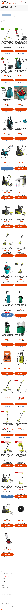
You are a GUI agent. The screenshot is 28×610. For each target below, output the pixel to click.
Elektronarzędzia (14, 6)
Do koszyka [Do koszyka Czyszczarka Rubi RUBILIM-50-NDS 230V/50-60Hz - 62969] (7, 554)
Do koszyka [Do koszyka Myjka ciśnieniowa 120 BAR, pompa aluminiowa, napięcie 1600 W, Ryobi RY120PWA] (20, 373)
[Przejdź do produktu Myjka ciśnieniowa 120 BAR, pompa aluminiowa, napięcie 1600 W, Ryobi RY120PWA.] (20, 356)
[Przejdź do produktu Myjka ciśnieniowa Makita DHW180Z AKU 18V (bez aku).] (20, 121)
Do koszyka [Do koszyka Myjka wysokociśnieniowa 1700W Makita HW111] (20, 80)
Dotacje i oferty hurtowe (6, 571)
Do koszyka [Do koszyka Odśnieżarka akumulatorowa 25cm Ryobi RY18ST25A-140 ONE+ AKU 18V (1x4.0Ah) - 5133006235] (7, 255)
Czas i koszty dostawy (5, 592)
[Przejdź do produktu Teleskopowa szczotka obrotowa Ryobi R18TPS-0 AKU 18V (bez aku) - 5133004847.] (7, 416)
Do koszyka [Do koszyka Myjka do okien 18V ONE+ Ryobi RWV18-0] (20, 197)
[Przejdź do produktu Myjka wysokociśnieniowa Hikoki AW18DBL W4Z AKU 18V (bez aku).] (20, 327)
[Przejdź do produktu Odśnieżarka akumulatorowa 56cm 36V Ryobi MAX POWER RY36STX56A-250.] (20, 210)
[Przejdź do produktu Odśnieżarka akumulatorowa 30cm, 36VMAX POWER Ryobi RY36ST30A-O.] (20, 268)
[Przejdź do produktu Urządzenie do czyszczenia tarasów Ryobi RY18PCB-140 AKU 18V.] (7, 447)
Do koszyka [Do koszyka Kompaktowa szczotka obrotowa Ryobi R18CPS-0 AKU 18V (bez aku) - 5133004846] (20, 465)
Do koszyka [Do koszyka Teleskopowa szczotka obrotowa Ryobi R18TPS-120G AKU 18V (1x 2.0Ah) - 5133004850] (20, 496)
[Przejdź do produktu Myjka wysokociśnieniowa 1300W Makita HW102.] (7, 92)
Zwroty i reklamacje (5, 576)
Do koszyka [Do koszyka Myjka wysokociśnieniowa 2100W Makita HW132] (7, 138)
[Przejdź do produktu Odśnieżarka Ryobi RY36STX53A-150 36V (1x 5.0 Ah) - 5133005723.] (7, 509)
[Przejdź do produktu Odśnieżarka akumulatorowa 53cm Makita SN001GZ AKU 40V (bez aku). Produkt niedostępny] (7, 150)
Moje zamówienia (4, 583)
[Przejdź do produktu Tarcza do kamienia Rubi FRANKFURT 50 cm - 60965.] (20, 509)
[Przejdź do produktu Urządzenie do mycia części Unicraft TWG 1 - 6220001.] (7, 356)
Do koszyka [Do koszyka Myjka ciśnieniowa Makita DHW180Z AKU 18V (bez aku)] (20, 138)
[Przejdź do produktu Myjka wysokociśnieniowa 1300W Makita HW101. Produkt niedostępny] (7, 297)
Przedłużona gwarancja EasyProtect (8, 606)
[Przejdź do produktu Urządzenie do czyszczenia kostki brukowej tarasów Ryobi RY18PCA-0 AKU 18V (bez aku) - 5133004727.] (20, 416)
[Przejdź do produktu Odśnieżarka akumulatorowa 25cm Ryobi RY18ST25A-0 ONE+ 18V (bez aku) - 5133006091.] (20, 239)
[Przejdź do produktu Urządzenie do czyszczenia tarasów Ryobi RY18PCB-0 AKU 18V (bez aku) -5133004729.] (20, 385)
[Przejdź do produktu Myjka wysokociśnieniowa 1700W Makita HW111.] (20, 63)
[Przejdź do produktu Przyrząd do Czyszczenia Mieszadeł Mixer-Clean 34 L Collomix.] (7, 268)
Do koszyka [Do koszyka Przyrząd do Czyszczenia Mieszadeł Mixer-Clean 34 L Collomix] (7, 284)
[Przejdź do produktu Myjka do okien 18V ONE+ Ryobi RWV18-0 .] (20, 181)
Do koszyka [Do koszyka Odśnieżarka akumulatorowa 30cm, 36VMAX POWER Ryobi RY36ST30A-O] (20, 284)
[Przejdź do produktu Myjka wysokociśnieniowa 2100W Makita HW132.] (7, 121)
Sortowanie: (3, 18)
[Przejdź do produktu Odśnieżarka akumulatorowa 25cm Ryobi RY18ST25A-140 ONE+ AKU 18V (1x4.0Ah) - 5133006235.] (7, 239)
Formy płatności (4, 596)
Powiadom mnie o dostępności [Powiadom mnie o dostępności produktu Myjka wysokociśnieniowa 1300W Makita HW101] (7, 315)
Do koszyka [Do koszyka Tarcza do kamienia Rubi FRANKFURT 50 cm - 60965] (20, 525)
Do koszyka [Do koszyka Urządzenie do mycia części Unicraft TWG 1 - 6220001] (7, 373)
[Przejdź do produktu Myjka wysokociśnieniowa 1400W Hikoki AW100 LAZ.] (20, 297)
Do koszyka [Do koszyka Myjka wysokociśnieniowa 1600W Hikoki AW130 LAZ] (7, 344)
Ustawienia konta (4, 587)
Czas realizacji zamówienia (6, 594)
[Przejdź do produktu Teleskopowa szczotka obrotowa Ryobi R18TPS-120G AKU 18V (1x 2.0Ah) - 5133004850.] (20, 478)
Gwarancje (3, 578)
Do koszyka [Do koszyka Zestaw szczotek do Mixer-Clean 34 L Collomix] (20, 109)
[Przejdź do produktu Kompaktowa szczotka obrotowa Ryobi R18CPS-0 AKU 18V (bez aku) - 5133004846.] (20, 447)
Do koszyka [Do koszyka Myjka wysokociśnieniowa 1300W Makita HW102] (7, 109)
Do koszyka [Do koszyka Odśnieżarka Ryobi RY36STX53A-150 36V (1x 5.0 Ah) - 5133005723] (7, 525)
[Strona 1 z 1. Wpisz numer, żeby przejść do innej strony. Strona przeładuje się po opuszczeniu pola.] (15, 24)
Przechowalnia (4, 585)
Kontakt (2, 575)
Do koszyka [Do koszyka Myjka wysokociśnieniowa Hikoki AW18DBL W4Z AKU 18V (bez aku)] (20, 344)
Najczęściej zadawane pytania (7, 573)
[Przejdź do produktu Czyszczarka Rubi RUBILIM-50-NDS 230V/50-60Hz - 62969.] (7, 538)
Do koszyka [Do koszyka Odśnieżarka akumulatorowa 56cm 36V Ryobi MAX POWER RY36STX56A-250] (20, 226)
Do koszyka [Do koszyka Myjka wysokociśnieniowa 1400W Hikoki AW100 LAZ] (20, 315)
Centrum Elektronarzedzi (5, 6)
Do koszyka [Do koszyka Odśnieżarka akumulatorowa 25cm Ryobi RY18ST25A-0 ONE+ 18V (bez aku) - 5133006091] (20, 255)
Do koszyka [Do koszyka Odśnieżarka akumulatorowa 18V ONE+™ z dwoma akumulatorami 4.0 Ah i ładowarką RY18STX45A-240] (7, 197)
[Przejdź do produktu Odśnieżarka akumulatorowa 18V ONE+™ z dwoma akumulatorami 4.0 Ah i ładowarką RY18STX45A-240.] (7, 181)
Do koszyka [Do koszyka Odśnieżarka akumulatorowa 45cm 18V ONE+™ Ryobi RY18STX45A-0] (20, 168)
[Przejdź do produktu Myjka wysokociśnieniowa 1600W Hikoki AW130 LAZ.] (7, 327)
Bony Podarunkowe (5, 601)
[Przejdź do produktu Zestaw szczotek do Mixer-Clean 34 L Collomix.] (20, 92)
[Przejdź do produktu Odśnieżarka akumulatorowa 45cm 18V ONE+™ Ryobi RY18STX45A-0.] (20, 150)
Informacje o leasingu (5, 603)
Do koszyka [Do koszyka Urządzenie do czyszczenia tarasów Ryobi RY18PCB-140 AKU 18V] (7, 465)
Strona (12, 561)
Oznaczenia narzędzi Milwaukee (7, 605)
